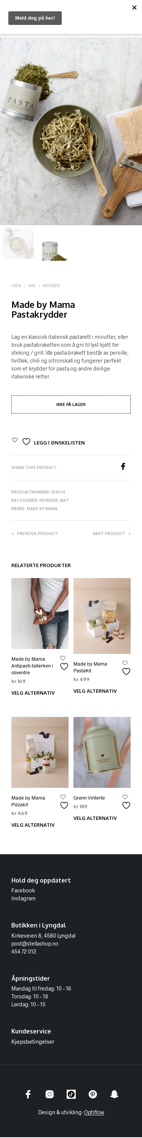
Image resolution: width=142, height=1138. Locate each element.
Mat (32, 286)
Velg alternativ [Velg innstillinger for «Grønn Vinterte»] (95, 819)
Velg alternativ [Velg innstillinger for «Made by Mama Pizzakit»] (33, 826)
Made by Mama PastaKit (90, 667)
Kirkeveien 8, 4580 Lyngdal (43, 936)
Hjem (16, 286)
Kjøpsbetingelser (33, 1042)
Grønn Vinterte (89, 798)
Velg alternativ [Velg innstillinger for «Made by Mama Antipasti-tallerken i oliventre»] (33, 693)
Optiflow (94, 1113)
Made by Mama (42, 509)
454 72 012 (23, 952)
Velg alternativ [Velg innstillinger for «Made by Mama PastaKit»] (95, 692)
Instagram (23, 899)
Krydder (51, 286)
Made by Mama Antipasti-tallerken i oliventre (32, 666)
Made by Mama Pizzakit (28, 801)
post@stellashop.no (34, 944)
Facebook (23, 891)
